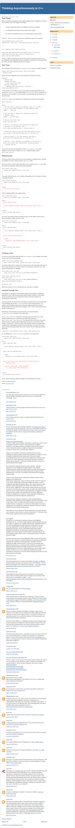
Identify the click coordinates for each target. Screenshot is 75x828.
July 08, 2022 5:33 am (11, 553)
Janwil (8, 788)
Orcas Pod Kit (37, 425)
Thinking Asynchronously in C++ (22, 8)
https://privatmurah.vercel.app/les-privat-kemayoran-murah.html (24, 577)
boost (9, 381)
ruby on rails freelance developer (29, 624)
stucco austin (18, 689)
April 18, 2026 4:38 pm (11, 813)
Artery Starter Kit (20, 427)
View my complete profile (57, 27)
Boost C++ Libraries (56, 65)
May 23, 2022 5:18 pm (11, 419)
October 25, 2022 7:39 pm (12, 566)
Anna (7, 746)
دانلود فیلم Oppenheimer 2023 (14, 650)
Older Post (44, 820)
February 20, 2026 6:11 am (12, 752)
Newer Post (5, 820)
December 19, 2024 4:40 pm (12, 681)
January (56, 54)
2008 (53, 40)
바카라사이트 (10, 417)
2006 (53, 57)
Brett (7, 711)
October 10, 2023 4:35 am (12, 641)
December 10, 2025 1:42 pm (12, 734)
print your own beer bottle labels (15, 656)
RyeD (7, 719)
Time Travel (56, 47)
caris (7, 767)
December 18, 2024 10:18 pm (12, 670)
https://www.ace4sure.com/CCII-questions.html (19, 705)
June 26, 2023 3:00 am (11, 626)
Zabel (7, 738)
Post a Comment (6, 817)
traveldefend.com (40, 635)
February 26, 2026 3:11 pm (12, 763)
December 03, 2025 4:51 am (12, 724)
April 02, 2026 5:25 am (11, 794)
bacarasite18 (9, 403)
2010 (53, 34)
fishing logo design (11, 663)
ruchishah (9, 755)
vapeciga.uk (9, 423)
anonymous (9, 685)
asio (7, 381)
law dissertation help (34, 808)
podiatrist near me (20, 769)
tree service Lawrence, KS (19, 722)
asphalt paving (39, 740)
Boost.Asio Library (55, 67)
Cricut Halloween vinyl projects (14, 666)
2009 (53, 37)
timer (13, 381)
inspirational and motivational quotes (16, 668)
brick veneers (40, 713)
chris (54, 20)
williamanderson (10, 673)
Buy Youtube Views (16, 761)
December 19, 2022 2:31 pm (12, 581)
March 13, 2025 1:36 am (11, 691)
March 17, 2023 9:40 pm (11, 589)
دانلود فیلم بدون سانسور (12, 647)
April (55, 51)
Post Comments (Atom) (16, 823)
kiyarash (28, 587)
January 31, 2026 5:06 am (12, 742)
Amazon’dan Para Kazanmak (14, 439)
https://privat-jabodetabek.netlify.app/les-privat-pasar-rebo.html (26, 563)
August (56, 45)
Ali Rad (8, 584)
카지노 (15, 396)
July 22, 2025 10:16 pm (11, 707)
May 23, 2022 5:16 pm (11, 400)
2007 (53, 42)
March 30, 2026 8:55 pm (11, 784)
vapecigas (9, 431)
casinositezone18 (11, 390)
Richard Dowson (10, 607)
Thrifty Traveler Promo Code (14, 592)
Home (24, 820)
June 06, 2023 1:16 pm (11, 603)
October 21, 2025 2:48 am (12, 715)
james (8, 797)
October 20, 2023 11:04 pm (12, 652)
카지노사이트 (13, 407)
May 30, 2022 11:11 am (11, 434)
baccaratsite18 (10, 413)
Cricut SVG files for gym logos (14, 664)
